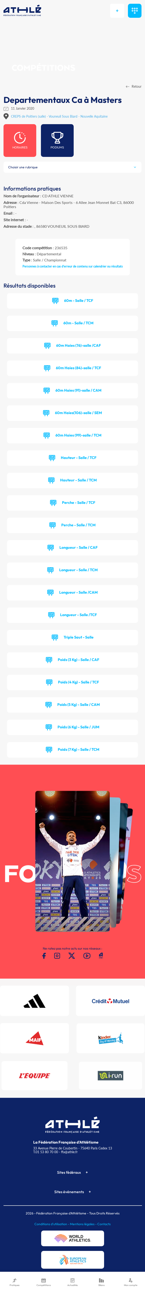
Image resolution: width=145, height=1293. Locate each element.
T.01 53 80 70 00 (45, 1152)
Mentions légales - (83, 1224)
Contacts (104, 1224)
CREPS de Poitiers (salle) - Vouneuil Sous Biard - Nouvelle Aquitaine (59, 116)
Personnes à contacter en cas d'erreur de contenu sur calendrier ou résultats (72, 266)
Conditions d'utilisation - (52, 1224)
